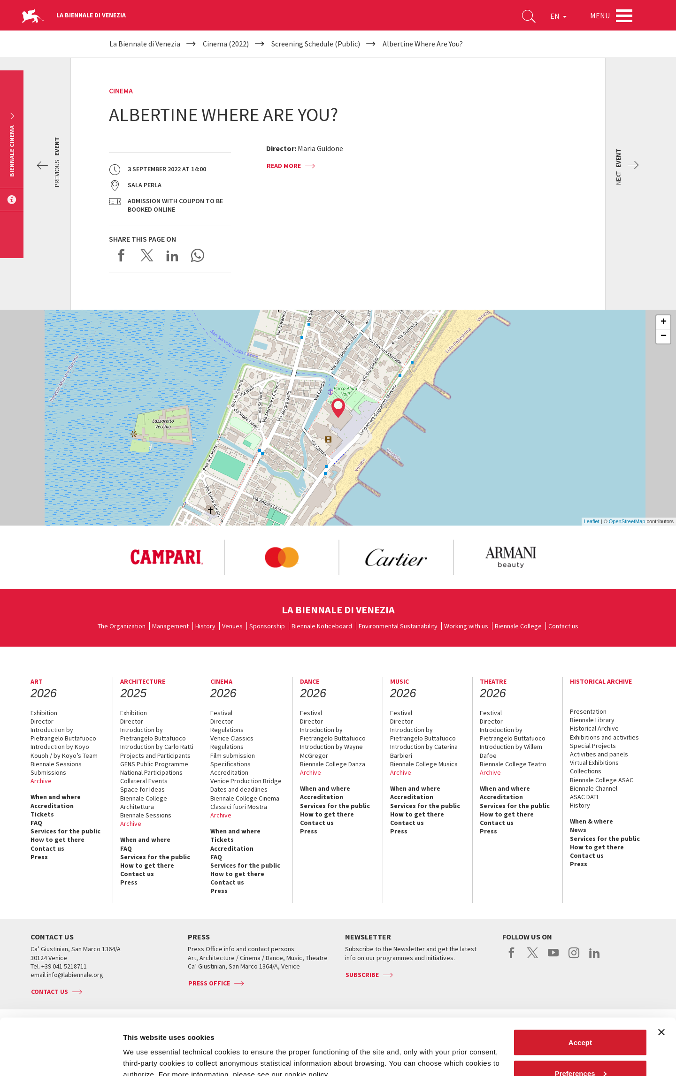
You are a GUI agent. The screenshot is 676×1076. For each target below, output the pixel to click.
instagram (574, 958)
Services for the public (65, 831)
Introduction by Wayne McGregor (331, 750)
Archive (41, 781)
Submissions (48, 772)
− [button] (664, 336)
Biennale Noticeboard (322, 626)
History (205, 626)
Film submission (232, 755)
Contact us (563, 626)
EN (558, 16)
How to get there (57, 839)
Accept (580, 989)
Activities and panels (599, 754)
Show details (145, 1047)
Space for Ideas (142, 789)
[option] (166, 557)
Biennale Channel (593, 788)
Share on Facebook (122, 255)
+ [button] (664, 322)
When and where (56, 797)
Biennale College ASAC (601, 780)
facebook (512, 958)
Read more (284, 165)
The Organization (122, 626)
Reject (580, 1051)
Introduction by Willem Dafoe (511, 750)
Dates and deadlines (239, 789)
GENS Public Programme (154, 764)
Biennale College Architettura (143, 802)
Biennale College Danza (332, 764)
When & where (591, 821)
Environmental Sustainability (398, 626)
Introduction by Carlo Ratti (156, 746)
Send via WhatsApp (198, 255)
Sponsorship (267, 626)
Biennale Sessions (56, 764)
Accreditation (52, 805)
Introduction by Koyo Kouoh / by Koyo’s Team (64, 750)
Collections (585, 771)
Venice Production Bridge (246, 781)
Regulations (227, 729)
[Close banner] (661, 979)
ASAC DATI (584, 797)
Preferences (581, 1020)
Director (42, 721)
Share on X (147, 255)
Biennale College (518, 626)
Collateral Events (144, 781)
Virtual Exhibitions (594, 762)
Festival (221, 713)
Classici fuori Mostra (238, 806)
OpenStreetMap (627, 521)
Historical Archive (594, 728)
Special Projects (593, 745)
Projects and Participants (155, 755)
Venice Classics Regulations (232, 742)
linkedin (594, 958)
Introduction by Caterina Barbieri (424, 750)
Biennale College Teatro (513, 764)
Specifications (230, 764)
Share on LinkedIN (172, 255)
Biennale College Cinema (244, 798)
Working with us (466, 626)
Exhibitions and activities (604, 737)
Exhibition (44, 713)
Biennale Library (592, 720)
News (578, 829)
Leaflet (591, 521)
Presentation (588, 711)
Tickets (42, 814)
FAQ (36, 822)
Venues (232, 626)
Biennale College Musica (424, 764)
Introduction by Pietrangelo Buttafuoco (63, 733)
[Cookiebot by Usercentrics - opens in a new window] (61, 1058)
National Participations (151, 772)
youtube (553, 958)
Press (39, 857)
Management (170, 626)
